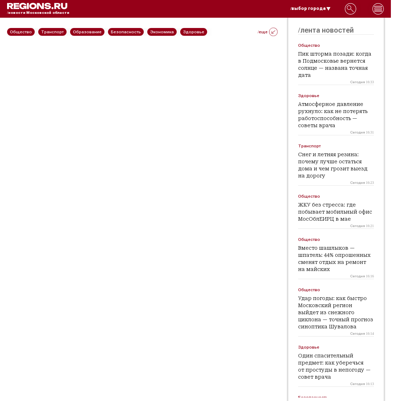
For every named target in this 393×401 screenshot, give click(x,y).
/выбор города (310, 8)
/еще (268, 32)
